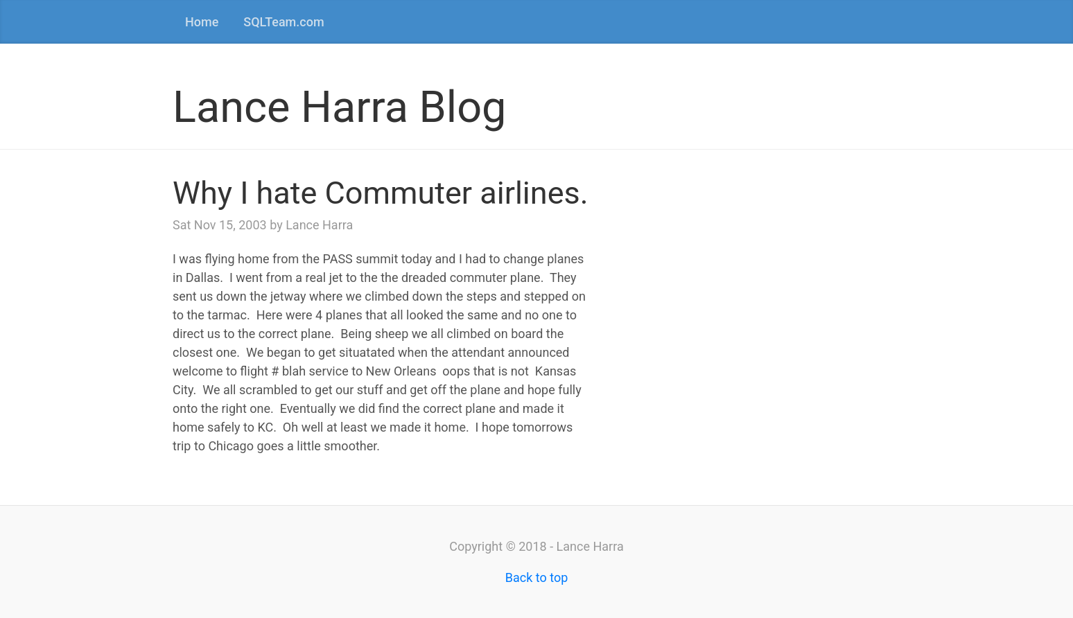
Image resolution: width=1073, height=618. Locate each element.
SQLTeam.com (283, 22)
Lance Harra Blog (339, 107)
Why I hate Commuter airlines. (380, 193)
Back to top (536, 577)
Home (201, 22)
